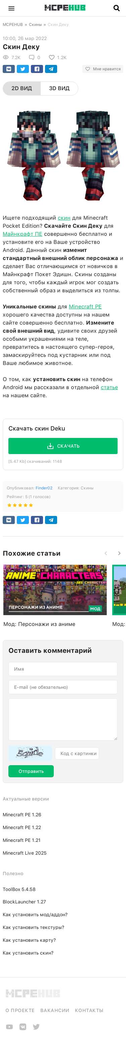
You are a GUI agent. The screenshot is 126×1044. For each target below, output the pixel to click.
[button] (11, 8)
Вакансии (55, 1010)
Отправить (31, 771)
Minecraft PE (85, 306)
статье (109, 387)
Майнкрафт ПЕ (22, 234)
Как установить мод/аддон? (35, 914)
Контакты (89, 1010)
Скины (35, 24)
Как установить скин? (28, 953)
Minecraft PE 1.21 (22, 840)
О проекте (20, 1010)
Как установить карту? (29, 940)
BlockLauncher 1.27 (24, 901)
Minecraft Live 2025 (25, 853)
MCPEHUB (13, 24)
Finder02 (44, 488)
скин (64, 218)
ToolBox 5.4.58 (19, 889)
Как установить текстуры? (33, 927)
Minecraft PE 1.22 (22, 827)
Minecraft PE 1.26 (22, 814)
